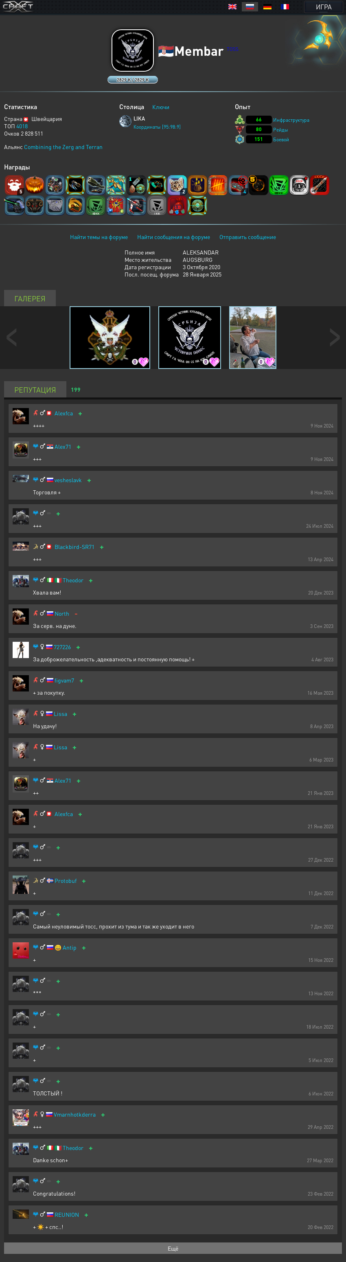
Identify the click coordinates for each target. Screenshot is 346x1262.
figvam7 (64, 680)
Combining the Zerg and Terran (63, 146)
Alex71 (63, 446)
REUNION (67, 1214)
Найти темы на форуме (99, 236)
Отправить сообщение (247, 236)
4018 (22, 125)
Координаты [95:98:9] (157, 127)
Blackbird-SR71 (74, 546)
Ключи (160, 106)
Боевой (281, 139)
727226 (62, 646)
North (62, 613)
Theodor (73, 580)
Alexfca (64, 413)
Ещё (173, 1248)
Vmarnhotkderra (75, 1114)
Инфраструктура (291, 120)
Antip (70, 947)
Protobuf (66, 880)
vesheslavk (68, 479)
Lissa (60, 713)
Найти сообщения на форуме (173, 236)
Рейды (280, 130)
